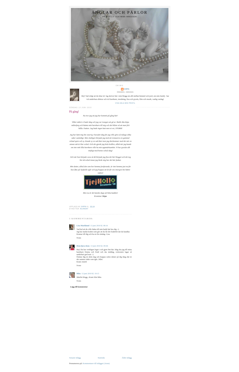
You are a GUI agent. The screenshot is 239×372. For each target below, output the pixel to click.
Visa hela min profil (125, 103)
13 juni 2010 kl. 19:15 (90, 273)
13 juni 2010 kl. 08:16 (99, 225)
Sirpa (126, 89)
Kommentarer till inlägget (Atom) (96, 363)
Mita (79, 273)
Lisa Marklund (83, 225)
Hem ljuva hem (83, 246)
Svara (79, 238)
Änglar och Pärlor (120, 12)
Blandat (84, 209)
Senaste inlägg (75, 358)
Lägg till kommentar (79, 287)
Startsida (101, 358)
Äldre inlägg (127, 358)
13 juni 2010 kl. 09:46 (99, 246)
